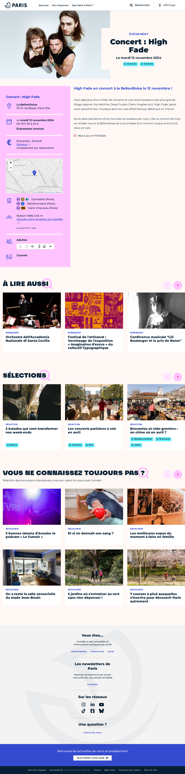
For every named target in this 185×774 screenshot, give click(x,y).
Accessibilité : (70, 770)
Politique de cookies (130, 770)
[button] (34, 173)
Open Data (110, 770)
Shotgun (22, 144)
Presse (97, 770)
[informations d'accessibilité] (36, 246)
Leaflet (34, 192)
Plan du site (150, 770)
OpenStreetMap (50, 192)
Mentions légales (37, 770)
